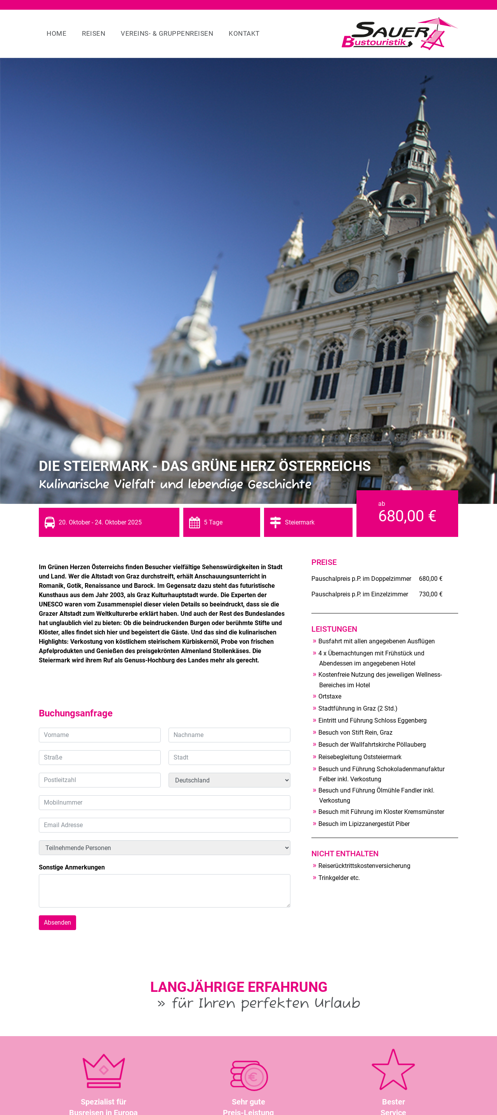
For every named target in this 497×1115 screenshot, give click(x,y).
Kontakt (244, 33)
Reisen (93, 33)
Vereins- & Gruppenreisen (167, 33)
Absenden (57, 922)
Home (56, 33)
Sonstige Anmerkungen (72, 867)
